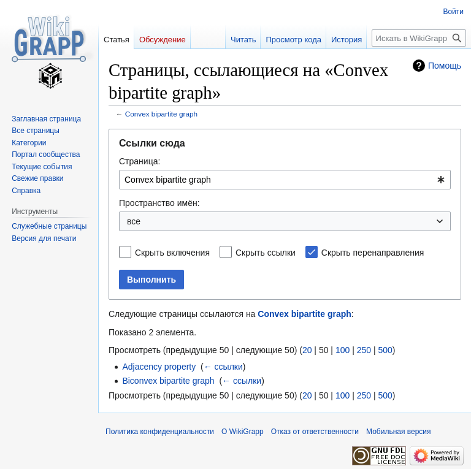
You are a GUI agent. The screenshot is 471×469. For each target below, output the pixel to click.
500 (385, 350)
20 (307, 350)
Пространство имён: (159, 203)
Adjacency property (159, 367)
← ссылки (223, 367)
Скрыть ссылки (266, 252)
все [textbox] (133, 221)
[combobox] (285, 179)
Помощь (444, 66)
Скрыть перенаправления (372, 252)
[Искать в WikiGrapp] (419, 38)
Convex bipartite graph (161, 114)
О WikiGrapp (242, 431)
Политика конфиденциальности (159, 431)
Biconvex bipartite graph (168, 381)
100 (342, 350)
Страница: (139, 161)
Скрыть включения (172, 252)
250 (364, 350)
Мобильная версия (398, 431)
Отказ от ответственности (315, 431)
